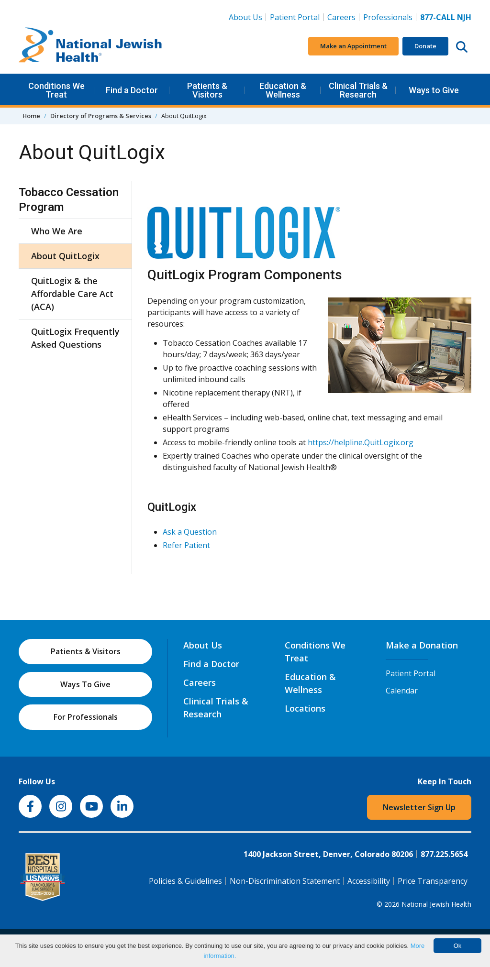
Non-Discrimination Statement (285, 881)
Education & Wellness (282, 90)
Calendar (402, 690)
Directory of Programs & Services (100, 115)
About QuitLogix (65, 256)
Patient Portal (295, 17)
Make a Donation (422, 645)
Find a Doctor (132, 90)
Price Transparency (433, 881)
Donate (425, 46)
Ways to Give (434, 90)
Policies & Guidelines (185, 881)
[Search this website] (461, 46)
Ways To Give (85, 684)
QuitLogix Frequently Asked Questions (75, 338)
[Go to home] (90, 46)
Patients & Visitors (207, 90)
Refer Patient (186, 545)
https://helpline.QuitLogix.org (360, 442)
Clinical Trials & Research (358, 90)
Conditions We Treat (56, 90)
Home (31, 115)
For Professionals (86, 717)
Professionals (387, 17)
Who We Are (56, 231)
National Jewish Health (436, 904)
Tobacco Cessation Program (69, 200)
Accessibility (368, 881)
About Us (245, 17)
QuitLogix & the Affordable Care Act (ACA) (72, 293)
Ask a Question (190, 532)
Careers (343, 16)
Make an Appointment (353, 46)
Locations (305, 708)
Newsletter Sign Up (419, 807)
